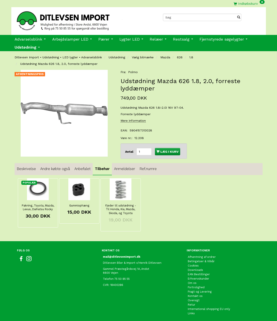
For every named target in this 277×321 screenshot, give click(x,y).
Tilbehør (102, 169)
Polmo (133, 72)
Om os (192, 283)
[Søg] (238, 17)
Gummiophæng (79, 205)
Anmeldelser (124, 169)
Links (191, 313)
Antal (129, 151)
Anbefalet (82, 169)
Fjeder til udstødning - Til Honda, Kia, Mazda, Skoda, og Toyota (120, 209)
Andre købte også (55, 169)
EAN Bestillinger (199, 274)
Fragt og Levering (200, 291)
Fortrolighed (196, 287)
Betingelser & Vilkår (201, 261)
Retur (191, 304)
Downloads (195, 270)
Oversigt (194, 300)
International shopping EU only (209, 309)
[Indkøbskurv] (249, 3)
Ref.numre (148, 169)
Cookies (193, 265)
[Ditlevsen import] (75, 19)
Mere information (133, 120)
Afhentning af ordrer (202, 257)
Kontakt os (195, 296)
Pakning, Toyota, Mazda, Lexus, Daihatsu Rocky (38, 207)
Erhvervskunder (198, 278)
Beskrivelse (26, 169)
